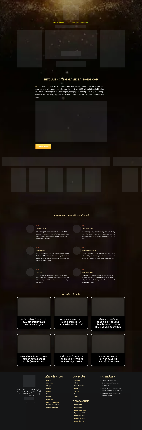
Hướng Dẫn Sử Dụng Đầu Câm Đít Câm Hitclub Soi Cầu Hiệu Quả (34, 322)
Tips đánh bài (78, 404)
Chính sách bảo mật (52, 407)
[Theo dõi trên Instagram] (24, 403)
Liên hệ (48, 396)
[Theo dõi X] (29, 403)
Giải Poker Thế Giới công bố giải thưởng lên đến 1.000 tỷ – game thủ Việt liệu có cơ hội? (108, 323)
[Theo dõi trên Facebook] (21, 403)
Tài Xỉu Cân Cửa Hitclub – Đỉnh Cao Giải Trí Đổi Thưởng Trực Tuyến (71, 359)
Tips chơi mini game (80, 410)
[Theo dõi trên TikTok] (26, 403)
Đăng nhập (49, 383)
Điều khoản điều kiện (52, 405)
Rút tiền (48, 394)
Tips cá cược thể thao (80, 413)
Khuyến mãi (49, 399)
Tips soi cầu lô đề (79, 418)
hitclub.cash (83, 22)
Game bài (77, 380)
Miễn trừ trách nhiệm (52, 402)
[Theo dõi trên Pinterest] (37, 403)
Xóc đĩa (76, 391)
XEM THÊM (44, 146)
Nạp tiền (48, 391)
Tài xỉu (76, 388)
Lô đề (76, 396)
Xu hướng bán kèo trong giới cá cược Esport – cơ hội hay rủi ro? (34, 359)
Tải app (48, 386)
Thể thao (76, 394)
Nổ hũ (76, 383)
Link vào (48, 388)
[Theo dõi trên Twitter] (32, 403)
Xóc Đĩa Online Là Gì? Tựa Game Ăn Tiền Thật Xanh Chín (108, 359)
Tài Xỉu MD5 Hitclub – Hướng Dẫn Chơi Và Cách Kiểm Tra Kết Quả (71, 322)
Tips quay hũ (78, 407)
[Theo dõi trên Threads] (34, 403)
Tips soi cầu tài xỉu (79, 415)
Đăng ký (48, 380)
